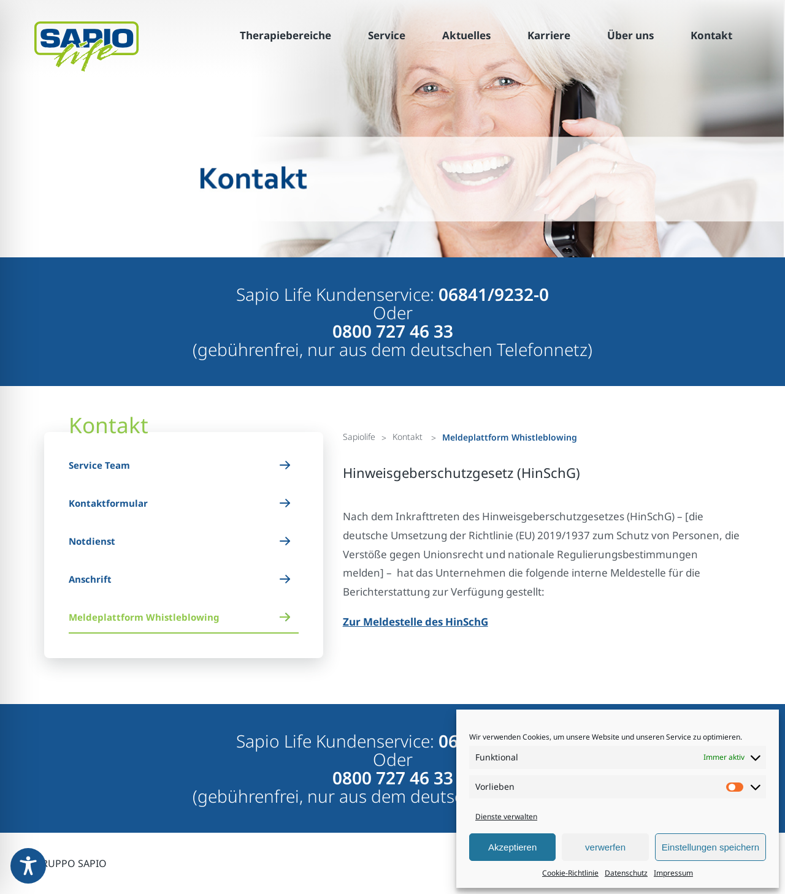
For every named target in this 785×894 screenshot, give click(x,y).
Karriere (548, 35)
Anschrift (90, 579)
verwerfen (605, 847)
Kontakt (711, 35)
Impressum (673, 873)
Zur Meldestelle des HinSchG (415, 622)
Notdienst (92, 541)
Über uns (630, 35)
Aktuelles (466, 35)
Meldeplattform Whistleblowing (144, 617)
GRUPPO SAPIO (70, 863)
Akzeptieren (512, 847)
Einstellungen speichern (710, 847)
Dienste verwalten (506, 816)
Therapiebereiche (285, 35)
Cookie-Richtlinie (570, 873)
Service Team (99, 465)
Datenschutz (626, 873)
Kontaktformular (108, 503)
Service (386, 35)
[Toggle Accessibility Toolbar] (28, 866)
